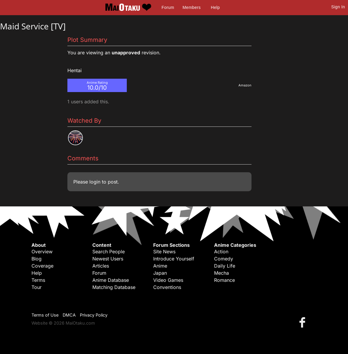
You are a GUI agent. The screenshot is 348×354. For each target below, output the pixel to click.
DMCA (69, 314)
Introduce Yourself (173, 259)
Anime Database (110, 280)
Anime (160, 266)
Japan (160, 273)
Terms (38, 280)
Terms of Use (44, 314)
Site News (164, 252)
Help (215, 7)
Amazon (244, 85)
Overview (42, 252)
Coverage (42, 266)
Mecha (221, 273)
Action (221, 252)
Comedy (223, 259)
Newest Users (107, 259)
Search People (108, 252)
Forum (168, 7)
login (94, 182)
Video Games (168, 280)
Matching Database (113, 287)
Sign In (338, 6)
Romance (224, 280)
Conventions (167, 287)
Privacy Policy (93, 314)
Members (192, 7)
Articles (100, 266)
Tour (36, 287)
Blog (36, 259)
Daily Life (224, 266)
